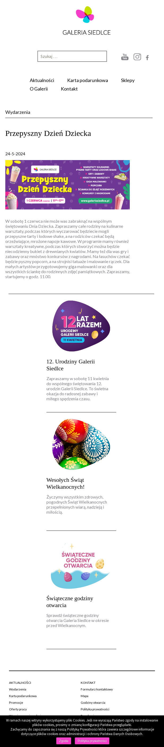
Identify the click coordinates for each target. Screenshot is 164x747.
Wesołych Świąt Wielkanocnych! (65, 483)
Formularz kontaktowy (97, 689)
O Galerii (39, 89)
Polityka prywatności (95, 709)
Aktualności (42, 80)
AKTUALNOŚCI (20, 683)
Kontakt (69, 89)
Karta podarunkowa (87, 80)
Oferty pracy (18, 709)
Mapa (84, 696)
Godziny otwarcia (93, 703)
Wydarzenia (17, 689)
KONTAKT (88, 683)
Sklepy (128, 80)
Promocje (16, 703)
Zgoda (63, 741)
